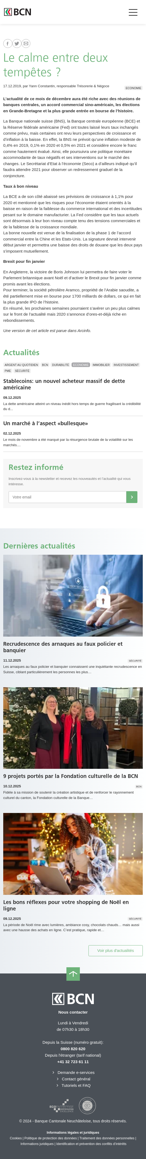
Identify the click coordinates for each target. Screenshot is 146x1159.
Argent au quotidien (21, 364)
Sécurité (22, 370)
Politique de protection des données (50, 1138)
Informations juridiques (37, 1144)
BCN (45, 364)
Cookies (16, 1138)
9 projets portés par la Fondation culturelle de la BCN (70, 776)
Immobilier (101, 364)
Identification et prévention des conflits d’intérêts (91, 1144)
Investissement (126, 364)
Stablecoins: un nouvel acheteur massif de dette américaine (64, 384)
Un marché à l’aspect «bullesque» (45, 423)
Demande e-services (73, 1072)
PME (8, 370)
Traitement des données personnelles (106, 1138)
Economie (133, 87)
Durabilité (60, 364)
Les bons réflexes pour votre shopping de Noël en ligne (66, 905)
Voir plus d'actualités (115, 950)
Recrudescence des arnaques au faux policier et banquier (63, 647)
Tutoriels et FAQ (73, 1085)
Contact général (73, 1079)
